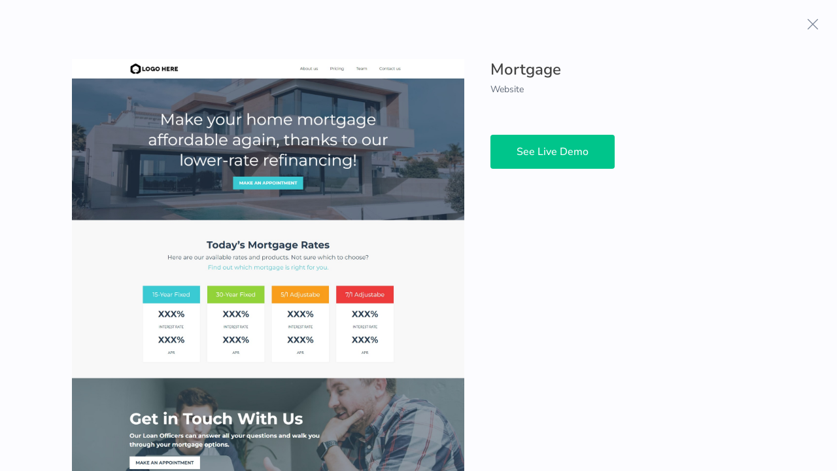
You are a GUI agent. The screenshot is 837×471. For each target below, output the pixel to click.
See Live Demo (553, 152)
